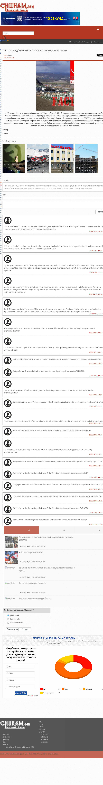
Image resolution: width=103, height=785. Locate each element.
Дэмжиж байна (14, 615)
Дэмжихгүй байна (15, 619)
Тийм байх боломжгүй (16, 623)
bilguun (10, 55)
